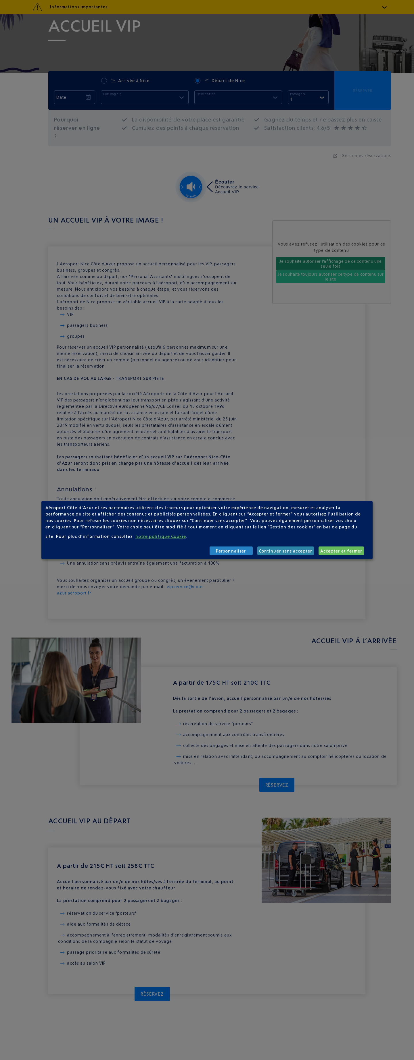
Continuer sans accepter (285, 550)
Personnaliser (231, 550)
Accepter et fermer (341, 550)
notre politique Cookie (160, 536)
